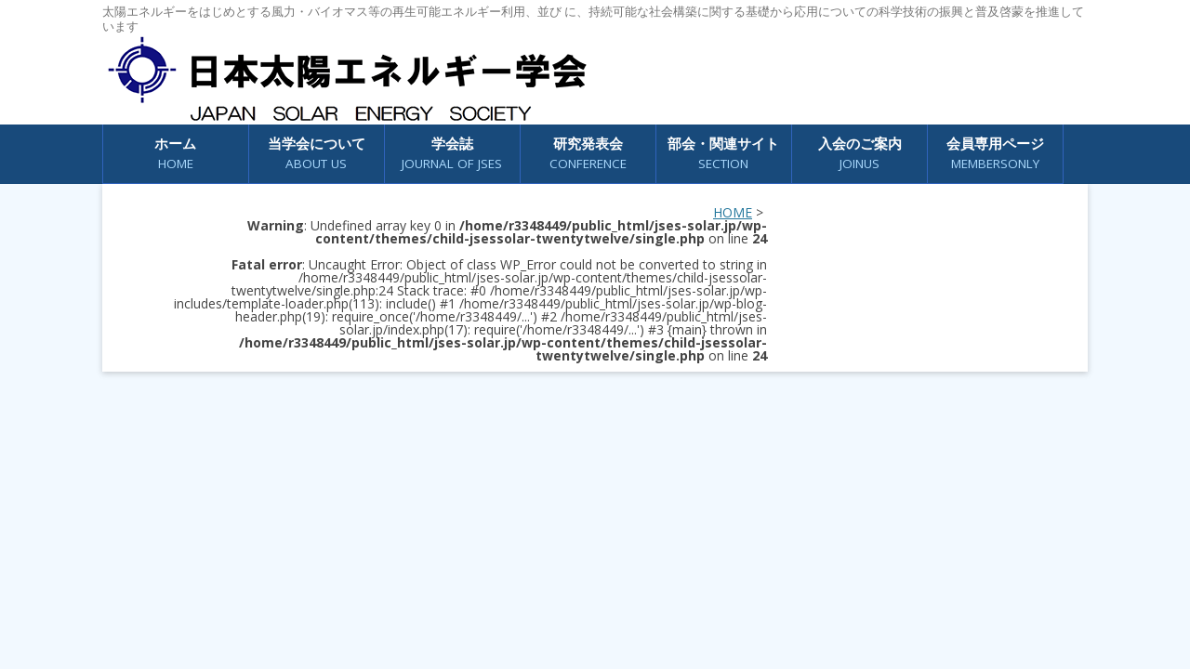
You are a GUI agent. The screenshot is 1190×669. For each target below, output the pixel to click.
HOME (732, 212)
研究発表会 (588, 154)
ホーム (175, 154)
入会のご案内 (860, 154)
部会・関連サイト (723, 154)
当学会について (316, 154)
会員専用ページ (995, 154)
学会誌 (452, 154)
